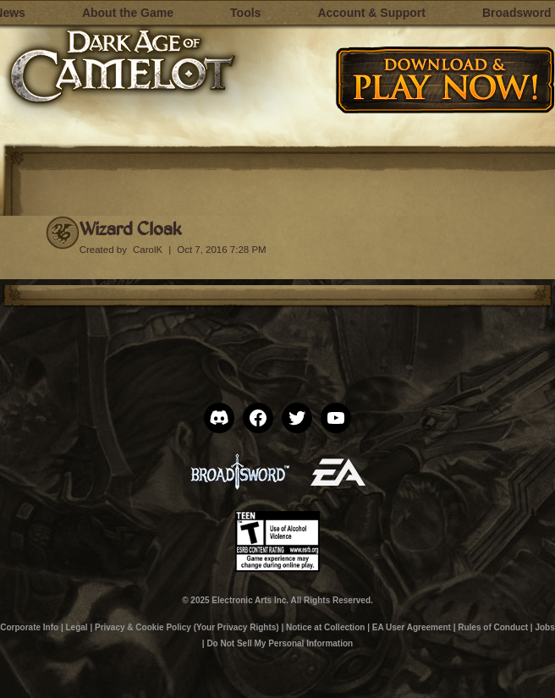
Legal (76, 627)
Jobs (544, 627)
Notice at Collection (325, 627)
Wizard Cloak (130, 228)
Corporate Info (29, 627)
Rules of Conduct (493, 627)
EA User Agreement (411, 627)
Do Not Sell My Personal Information (279, 643)
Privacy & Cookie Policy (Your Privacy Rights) (187, 627)
